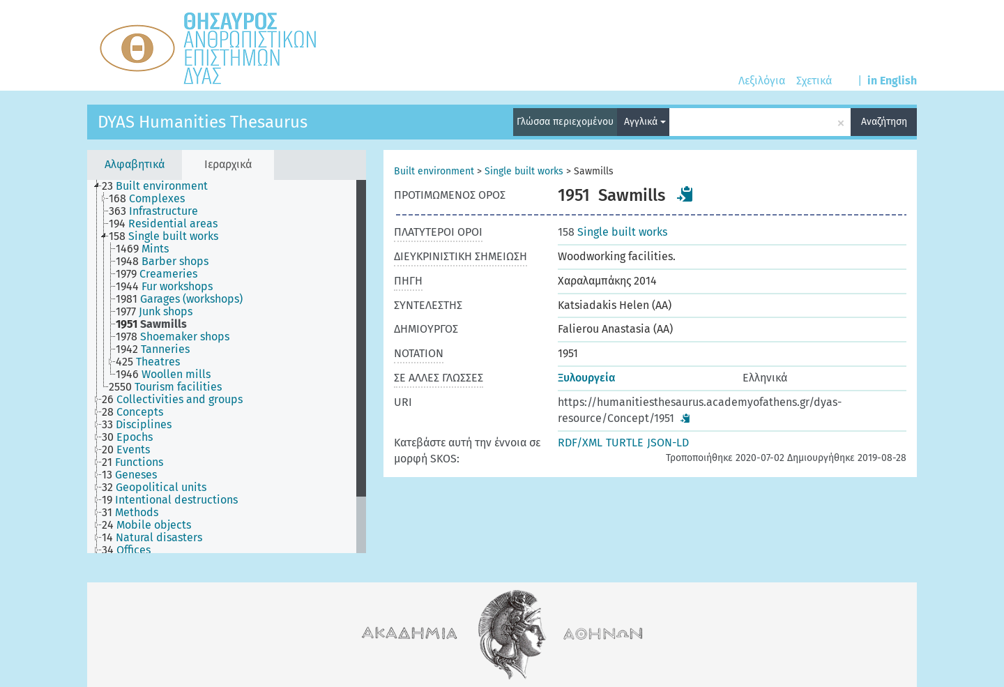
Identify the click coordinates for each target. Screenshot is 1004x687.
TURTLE (625, 442)
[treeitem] (160, 186)
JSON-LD (668, 442)
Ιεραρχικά (228, 164)
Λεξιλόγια (761, 80)
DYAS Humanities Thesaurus (202, 122)
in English (892, 80)
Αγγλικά (645, 122)
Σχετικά (814, 80)
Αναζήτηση (884, 122)
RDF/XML (580, 442)
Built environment (434, 171)
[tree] (226, 366)
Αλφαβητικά (135, 164)
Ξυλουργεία (587, 377)
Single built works (524, 171)
